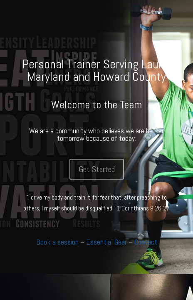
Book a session (57, 242)
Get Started (97, 169)
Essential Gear (106, 242)
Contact (145, 242)
